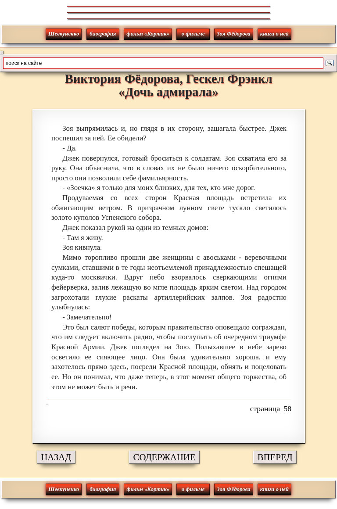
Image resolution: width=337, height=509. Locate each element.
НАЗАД (56, 457)
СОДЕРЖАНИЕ (164, 457)
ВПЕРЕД (275, 457)
